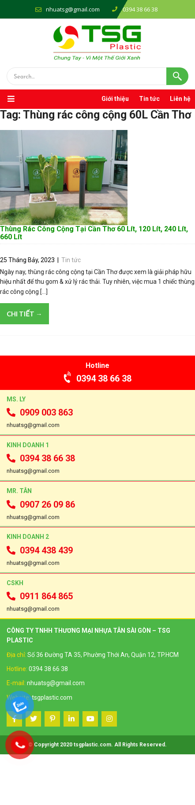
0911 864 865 (40, 646)
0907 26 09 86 (41, 554)
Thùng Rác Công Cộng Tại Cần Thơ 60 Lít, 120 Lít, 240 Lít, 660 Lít (94, 283)
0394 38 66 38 (97, 428)
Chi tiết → (24, 364)
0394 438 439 (40, 600)
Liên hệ (180, 98)
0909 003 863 (40, 463)
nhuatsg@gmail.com (73, 9)
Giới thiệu (115, 98)
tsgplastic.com (52, 747)
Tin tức (149, 98)
